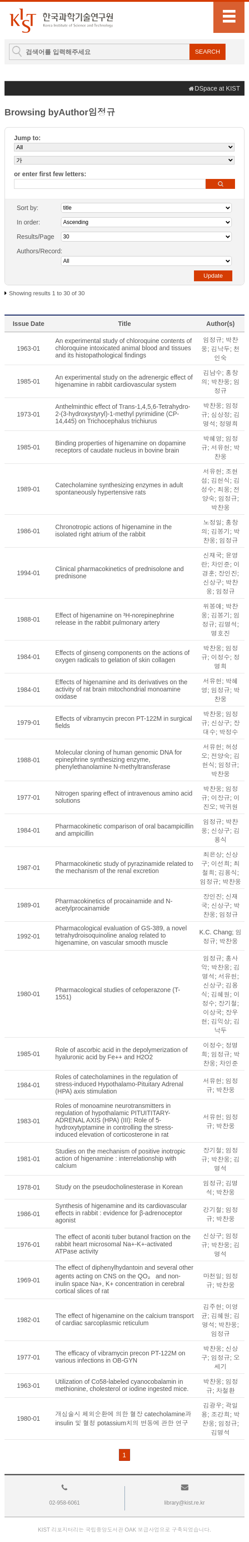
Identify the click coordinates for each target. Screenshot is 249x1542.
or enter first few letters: (50, 174)
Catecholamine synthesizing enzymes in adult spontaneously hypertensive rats (119, 488)
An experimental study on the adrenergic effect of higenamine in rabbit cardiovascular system (124, 381)
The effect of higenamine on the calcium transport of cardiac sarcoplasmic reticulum (124, 1319)
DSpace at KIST (217, 88)
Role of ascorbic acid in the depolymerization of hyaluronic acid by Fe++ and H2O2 (121, 1053)
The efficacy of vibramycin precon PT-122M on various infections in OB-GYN (120, 1357)
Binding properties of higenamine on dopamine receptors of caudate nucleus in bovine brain (120, 446)
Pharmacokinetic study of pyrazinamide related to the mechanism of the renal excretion (124, 867)
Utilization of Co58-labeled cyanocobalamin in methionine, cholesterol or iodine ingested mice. (122, 1385)
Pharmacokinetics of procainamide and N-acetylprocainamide (113, 904)
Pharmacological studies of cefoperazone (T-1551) (117, 993)
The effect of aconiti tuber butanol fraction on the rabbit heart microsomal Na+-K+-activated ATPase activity (122, 1244)
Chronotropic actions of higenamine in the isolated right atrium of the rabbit (113, 530)
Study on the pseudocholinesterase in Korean (119, 1186)
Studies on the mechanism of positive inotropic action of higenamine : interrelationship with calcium (120, 1158)
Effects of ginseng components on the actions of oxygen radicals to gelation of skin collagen (122, 656)
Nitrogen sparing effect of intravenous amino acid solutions (123, 797)
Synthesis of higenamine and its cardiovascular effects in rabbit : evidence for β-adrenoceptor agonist (121, 1213)
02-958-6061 (64, 1503)
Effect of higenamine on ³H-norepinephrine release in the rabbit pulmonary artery (114, 619)
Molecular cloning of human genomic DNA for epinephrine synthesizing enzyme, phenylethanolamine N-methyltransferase (118, 759)
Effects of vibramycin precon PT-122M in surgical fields (123, 722)
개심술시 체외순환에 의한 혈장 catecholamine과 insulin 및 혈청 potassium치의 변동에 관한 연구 (123, 1418)
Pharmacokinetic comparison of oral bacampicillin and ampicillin (124, 830)
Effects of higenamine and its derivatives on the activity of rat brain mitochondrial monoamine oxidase (121, 689)
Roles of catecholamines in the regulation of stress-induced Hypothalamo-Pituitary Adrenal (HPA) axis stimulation (119, 1084)
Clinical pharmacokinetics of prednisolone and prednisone (119, 572)
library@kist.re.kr (184, 1503)
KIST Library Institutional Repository (61, 20)
